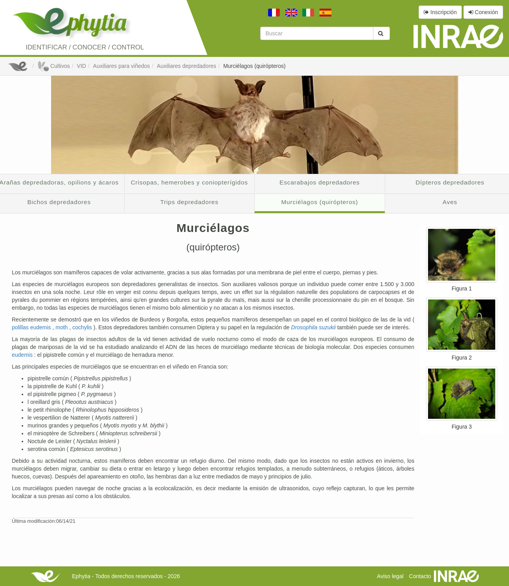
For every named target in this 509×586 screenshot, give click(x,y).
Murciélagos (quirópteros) (254, 66)
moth (62, 327)
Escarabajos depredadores (319, 182)
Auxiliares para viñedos (121, 66)
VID (81, 66)
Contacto (420, 576)
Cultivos (53, 66)
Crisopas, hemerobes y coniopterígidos (189, 182)
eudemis (23, 355)
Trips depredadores (189, 202)
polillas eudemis (32, 327)
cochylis (83, 327)
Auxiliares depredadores (186, 66)
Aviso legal (390, 576)
